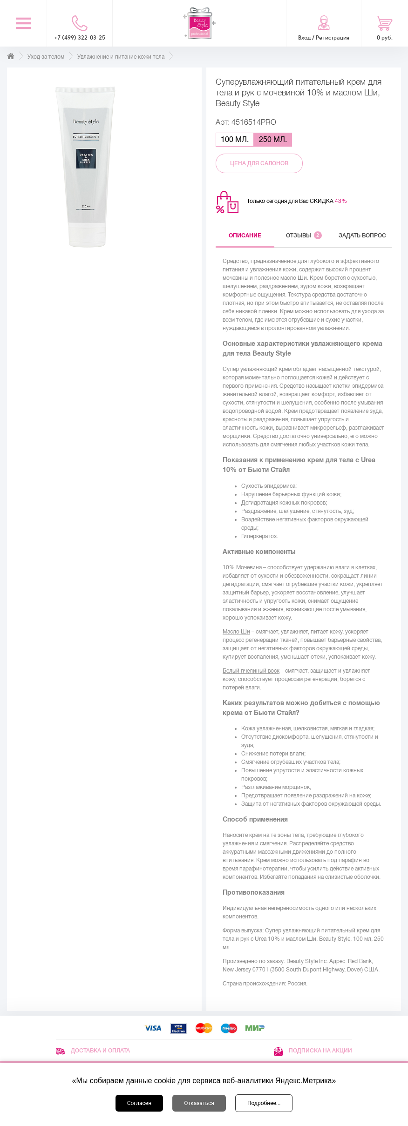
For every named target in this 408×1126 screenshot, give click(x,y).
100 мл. (235, 139)
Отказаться (199, 1103)
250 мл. (273, 139)
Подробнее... (263, 1103)
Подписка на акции (313, 1050)
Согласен (139, 1103)
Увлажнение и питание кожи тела (120, 57)
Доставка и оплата (93, 1050)
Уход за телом (45, 57)
